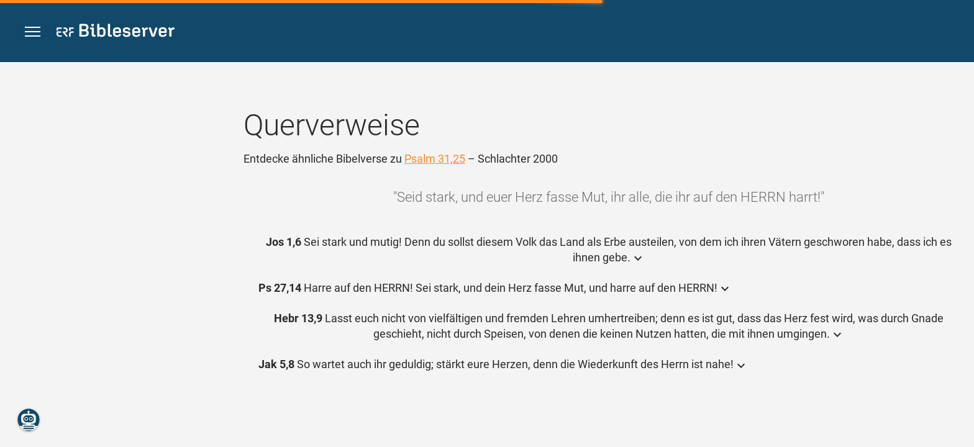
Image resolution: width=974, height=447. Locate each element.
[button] (32, 32)
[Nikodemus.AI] (28, 420)
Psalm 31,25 (434, 158)
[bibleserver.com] (116, 32)
